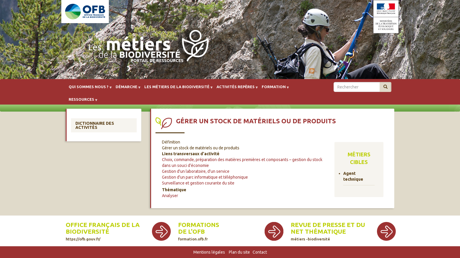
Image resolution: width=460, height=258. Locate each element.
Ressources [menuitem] (81, 101)
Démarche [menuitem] (126, 89)
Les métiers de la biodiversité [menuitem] (177, 89)
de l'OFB (191, 231)
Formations (198, 224)
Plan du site (239, 252)
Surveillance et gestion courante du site (198, 183)
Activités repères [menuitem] (235, 89)
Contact (260, 252)
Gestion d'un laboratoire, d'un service (195, 171)
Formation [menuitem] (273, 89)
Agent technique (353, 176)
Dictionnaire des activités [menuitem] (94, 125)
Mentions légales (209, 252)
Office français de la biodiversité (103, 231)
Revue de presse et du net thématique (328, 231)
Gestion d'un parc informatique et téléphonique (205, 177)
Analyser (170, 195)
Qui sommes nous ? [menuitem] (88, 89)
